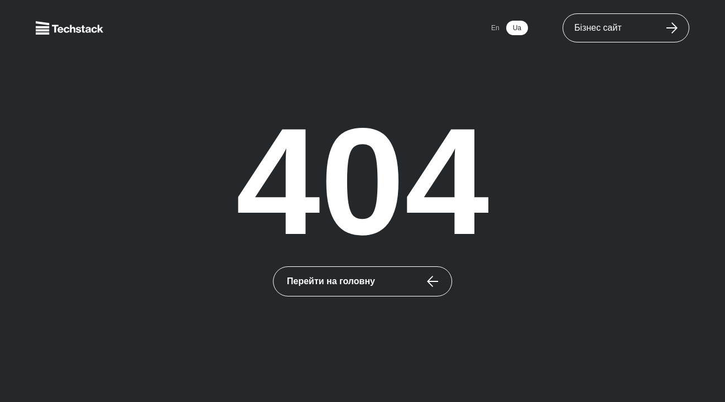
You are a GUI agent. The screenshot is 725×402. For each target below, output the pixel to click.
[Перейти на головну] (362, 281)
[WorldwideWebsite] (626, 27)
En (495, 28)
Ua (517, 28)
